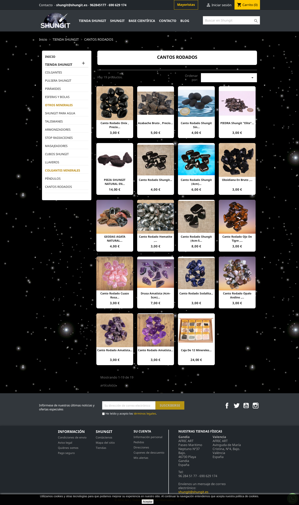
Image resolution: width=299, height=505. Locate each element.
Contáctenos (104, 437)
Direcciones (141, 447)
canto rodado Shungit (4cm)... (196, 182)
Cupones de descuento (149, 452)
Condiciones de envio (72, 437)
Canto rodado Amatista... (114, 350)
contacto (167, 21)
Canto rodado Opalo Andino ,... (237, 295)
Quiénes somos (68, 448)
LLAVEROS (52, 162)
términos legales (145, 413)
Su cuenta (142, 431)
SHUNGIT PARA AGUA (60, 113)
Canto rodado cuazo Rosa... (114, 295)
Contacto (46, 5)
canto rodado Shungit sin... (196, 125)
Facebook (227, 406)
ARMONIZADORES (57, 129)
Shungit (117, 21)
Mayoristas (186, 4)
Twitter (236, 406)
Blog (184, 21)
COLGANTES (53, 72)
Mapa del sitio (105, 442)
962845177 (98, 5)
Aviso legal (65, 442)
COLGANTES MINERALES (62, 170)
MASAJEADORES (56, 146)
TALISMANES (54, 121)
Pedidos (139, 442)
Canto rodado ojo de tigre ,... (237, 238)
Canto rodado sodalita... (196, 293)
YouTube (246, 406)
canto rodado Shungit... (155, 180)
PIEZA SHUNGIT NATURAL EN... (114, 182)
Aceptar (147, 501)
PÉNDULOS (53, 178)
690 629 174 (117, 5)
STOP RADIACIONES (59, 138)
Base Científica (142, 21)
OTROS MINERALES (59, 105)
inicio (50, 57)
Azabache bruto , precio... (155, 123)
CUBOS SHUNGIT (57, 154)
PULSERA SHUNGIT (58, 80)
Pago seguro (66, 453)
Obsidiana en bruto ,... (237, 180)
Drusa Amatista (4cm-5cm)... (155, 295)
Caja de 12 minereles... (196, 350)
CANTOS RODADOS (58, 187)
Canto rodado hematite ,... (155, 238)
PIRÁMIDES (53, 89)
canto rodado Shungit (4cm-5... (196, 238)
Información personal (148, 437)
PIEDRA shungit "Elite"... (237, 123)
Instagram (256, 406)
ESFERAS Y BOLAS (57, 97)
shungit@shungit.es (71, 5)
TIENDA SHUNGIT (92, 21)
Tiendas (101, 448)
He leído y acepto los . (129, 414)
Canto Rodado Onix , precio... (115, 125)
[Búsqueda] (231, 20)
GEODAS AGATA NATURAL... (114, 238)
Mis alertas (141, 458)
